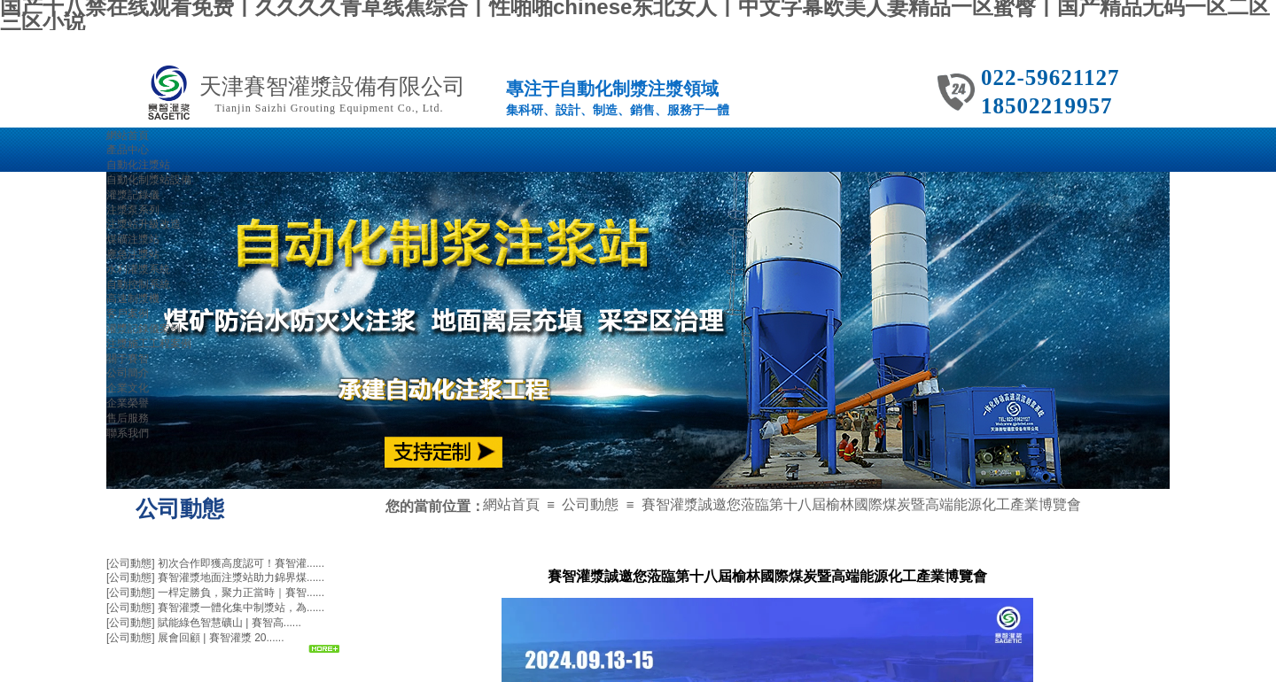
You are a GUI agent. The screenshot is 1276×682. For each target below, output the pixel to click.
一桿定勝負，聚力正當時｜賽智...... (241, 592)
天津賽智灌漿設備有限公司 (332, 86)
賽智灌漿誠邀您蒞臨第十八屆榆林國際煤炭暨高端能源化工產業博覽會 (861, 504)
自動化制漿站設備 (148, 180)
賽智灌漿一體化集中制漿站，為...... (241, 607)
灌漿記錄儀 (133, 195)
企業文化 (127, 388)
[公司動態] (130, 563)
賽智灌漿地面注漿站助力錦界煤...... (241, 577)
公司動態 (590, 504)
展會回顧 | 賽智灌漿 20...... (221, 638)
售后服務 (127, 418)
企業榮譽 (127, 403)
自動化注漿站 (138, 165)
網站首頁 (511, 504)
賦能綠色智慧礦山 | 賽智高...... (229, 622)
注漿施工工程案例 (148, 343)
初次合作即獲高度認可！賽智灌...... (241, 563)
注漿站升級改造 (143, 224)
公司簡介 (127, 373)
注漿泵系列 (133, 210)
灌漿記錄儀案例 (143, 328)
